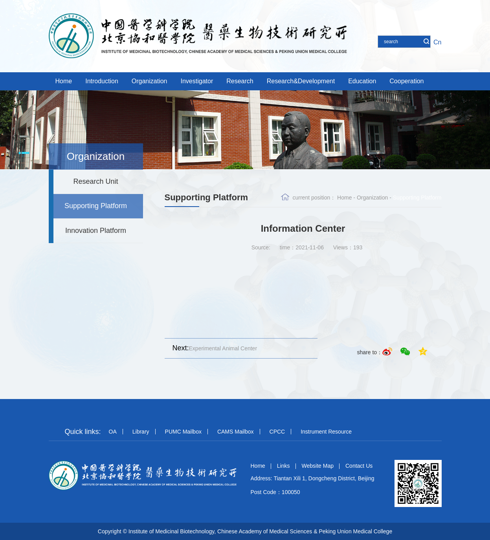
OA (113, 431)
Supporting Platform (95, 206)
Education (362, 81)
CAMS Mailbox (235, 431)
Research (239, 81)
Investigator (197, 81)
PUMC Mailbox (183, 431)
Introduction (101, 81)
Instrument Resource (326, 431)
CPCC (277, 431)
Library (140, 431)
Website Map (318, 466)
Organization (149, 81)
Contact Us (359, 466)
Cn (437, 42)
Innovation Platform (95, 230)
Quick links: (83, 432)
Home (63, 81)
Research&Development (301, 81)
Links (283, 466)
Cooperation (406, 81)
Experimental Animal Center (211, 348)
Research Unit (95, 181)
